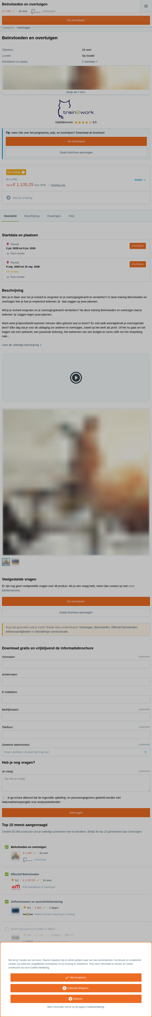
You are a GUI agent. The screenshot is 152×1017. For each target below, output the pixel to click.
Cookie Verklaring (39, 967)
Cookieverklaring (95, 1007)
